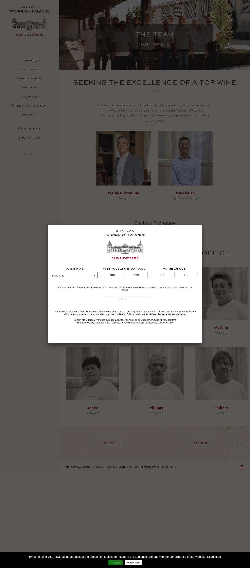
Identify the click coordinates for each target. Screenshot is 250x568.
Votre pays (74, 268)
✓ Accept (115, 562)
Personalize (133, 562)
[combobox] (74, 275)
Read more (214, 556)
